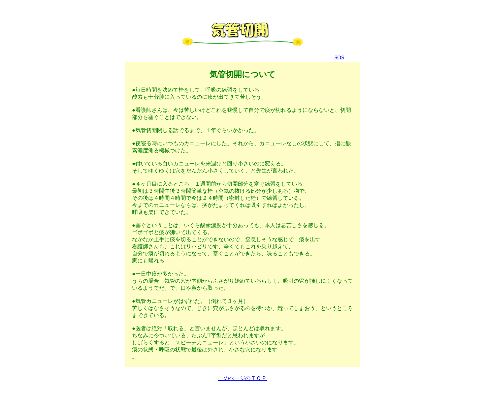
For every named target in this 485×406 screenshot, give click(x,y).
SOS (339, 57)
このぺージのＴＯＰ (242, 378)
